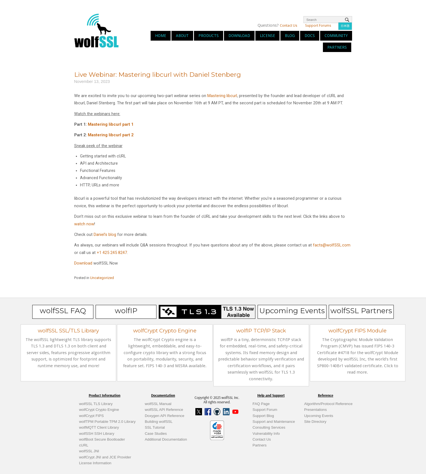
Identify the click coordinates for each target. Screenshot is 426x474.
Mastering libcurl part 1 (110, 124)
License (267, 35)
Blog (290, 35)
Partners (337, 47)
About (182, 35)
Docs (310, 35)
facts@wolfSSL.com (331, 245)
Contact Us (288, 25)
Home (160, 35)
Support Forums (318, 25)
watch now (84, 223)
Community (336, 35)
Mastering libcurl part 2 (110, 134)
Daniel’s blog (105, 234)
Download (239, 35)
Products (208, 35)
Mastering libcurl (222, 95)
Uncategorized (102, 278)
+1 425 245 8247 (112, 252)
